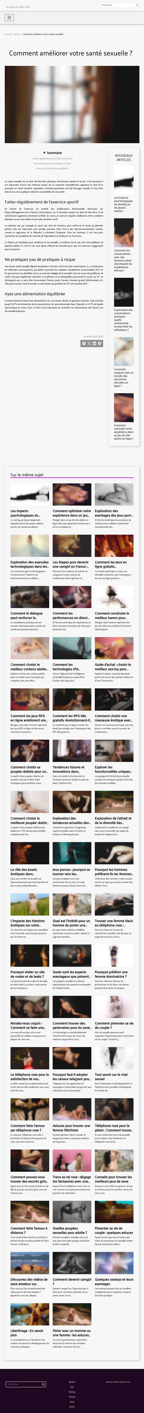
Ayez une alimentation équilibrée (52, 168)
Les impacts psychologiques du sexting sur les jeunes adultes (123, 204)
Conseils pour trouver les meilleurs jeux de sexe (113, 1179)
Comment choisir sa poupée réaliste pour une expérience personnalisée (30, 771)
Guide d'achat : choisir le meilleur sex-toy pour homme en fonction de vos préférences (113, 671)
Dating (72, 1392)
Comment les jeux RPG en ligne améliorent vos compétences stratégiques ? (28, 722)
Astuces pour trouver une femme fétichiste (71, 1127)
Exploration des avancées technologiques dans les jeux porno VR (29, 566)
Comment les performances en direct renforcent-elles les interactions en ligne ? (70, 619)
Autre (17, 34)
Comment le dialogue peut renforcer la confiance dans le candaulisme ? (27, 619)
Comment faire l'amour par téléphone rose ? (28, 1127)
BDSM (72, 1382)
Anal (72, 1402)
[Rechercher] (120, 5)
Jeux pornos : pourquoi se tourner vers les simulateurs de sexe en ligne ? (71, 876)
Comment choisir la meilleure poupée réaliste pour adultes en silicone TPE (30, 824)
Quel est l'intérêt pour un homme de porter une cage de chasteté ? (71, 925)
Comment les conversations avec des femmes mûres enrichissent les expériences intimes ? (123, 260)
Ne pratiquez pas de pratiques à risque (52, 164)
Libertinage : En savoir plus (27, 1332)
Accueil (8, 34)
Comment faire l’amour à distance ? (29, 1230)
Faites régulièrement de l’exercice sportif (52, 159)
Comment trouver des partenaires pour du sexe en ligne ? (71, 1027)
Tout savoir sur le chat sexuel (111, 1076)
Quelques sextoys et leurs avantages (114, 1281)
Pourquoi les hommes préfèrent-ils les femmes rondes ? (113, 873)
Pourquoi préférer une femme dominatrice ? (111, 974)
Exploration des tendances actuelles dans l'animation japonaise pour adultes (72, 824)
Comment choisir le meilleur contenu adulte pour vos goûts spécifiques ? (28, 671)
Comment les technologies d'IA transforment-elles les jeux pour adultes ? (69, 671)
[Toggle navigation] (9, 17)
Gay (72, 1387)
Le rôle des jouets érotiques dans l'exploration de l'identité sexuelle (29, 876)
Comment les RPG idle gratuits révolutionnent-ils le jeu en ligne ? (72, 720)
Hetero (72, 1397)
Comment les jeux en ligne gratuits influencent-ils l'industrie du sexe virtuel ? (113, 568)
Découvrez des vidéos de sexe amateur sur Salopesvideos (29, 1283)
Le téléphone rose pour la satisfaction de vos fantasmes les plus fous (30, 1078)
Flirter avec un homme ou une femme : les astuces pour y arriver (72, 1335)
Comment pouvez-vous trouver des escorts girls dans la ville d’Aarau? (28, 1181)
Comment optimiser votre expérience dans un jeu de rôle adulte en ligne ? (124, 432)
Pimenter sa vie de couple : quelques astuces (114, 1230)
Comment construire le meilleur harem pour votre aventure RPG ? (112, 617)
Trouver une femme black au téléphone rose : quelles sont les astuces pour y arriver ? (114, 927)
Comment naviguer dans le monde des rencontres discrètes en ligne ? (123, 377)
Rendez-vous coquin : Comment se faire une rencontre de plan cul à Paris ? (28, 1029)
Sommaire (54, 153)
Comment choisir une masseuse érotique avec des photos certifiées (113, 720)
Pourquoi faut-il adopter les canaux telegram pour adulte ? (71, 1078)
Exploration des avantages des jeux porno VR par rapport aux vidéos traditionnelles (114, 517)
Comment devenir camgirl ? (72, 1281)
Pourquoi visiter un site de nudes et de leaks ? (28, 974)
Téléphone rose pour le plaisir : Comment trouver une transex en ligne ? (113, 1130)
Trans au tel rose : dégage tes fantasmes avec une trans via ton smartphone (72, 1181)
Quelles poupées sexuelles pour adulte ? (70, 1230)
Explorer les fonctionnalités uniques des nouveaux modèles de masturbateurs (112, 773)
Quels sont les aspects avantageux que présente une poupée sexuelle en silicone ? (72, 978)
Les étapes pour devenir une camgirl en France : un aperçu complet (70, 566)
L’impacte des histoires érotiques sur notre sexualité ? (28, 925)
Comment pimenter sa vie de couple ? (114, 1025)
